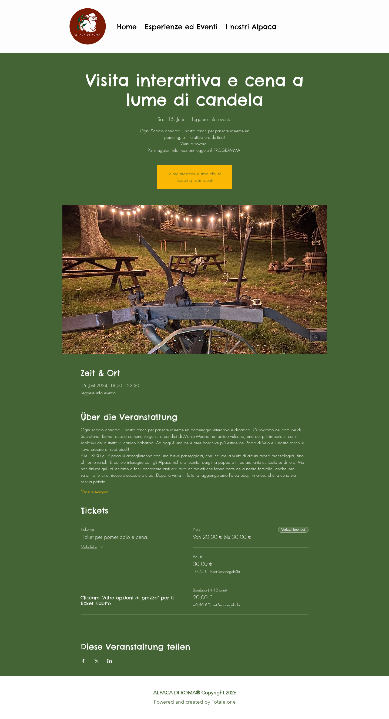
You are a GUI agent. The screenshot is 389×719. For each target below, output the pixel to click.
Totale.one (224, 702)
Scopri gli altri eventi (194, 180)
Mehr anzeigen (94, 491)
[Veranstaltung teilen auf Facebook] (83, 661)
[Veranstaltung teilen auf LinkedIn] (109, 661)
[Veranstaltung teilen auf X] (96, 661)
